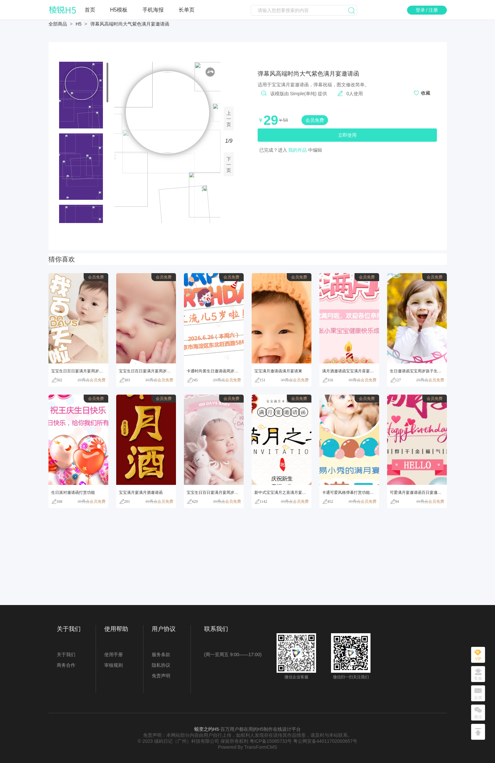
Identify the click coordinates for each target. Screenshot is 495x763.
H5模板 (118, 10)
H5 (79, 24)
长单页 (187, 10)
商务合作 (66, 665)
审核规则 (113, 665)
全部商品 (57, 24)
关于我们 (66, 654)
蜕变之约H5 (206, 729)
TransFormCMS (260, 747)
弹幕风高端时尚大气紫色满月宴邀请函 (129, 24)
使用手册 (113, 654)
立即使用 (347, 135)
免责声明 (161, 675)
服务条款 (161, 654)
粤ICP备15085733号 (271, 741)
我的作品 (297, 150)
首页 (90, 10)
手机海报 (153, 10)
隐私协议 (161, 665)
